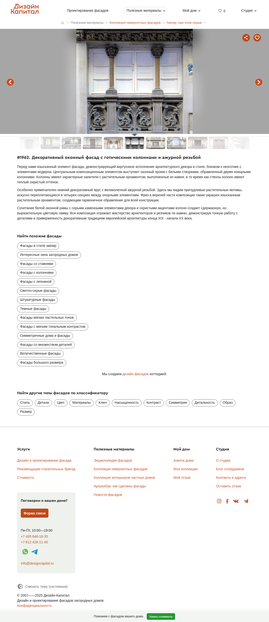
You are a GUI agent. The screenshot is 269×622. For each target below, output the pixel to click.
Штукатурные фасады (37, 300)
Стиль (25, 402)
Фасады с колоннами (37, 272)
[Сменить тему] (42, 586)
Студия (247, 10)
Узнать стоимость (161, 616)
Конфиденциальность (34, 606)
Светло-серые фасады (38, 291)
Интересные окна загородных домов (49, 255)
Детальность (205, 402)
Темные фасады (33, 309)
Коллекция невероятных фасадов (120, 469)
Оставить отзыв (228, 486)
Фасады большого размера (41, 362)
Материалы (81, 402)
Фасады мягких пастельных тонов (47, 317)
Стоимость (25, 478)
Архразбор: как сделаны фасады (120, 486)
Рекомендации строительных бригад (46, 469)
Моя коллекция (185, 469)
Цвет (61, 402)
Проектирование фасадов (87, 10)
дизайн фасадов (136, 374)
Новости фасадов (108, 495)
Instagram (219, 501)
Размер (26, 412)
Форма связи (34, 513)
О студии (223, 460)
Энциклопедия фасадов (113, 460)
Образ (228, 402)
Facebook (227, 501)
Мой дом (190, 10)
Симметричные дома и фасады (45, 336)
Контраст (153, 402)
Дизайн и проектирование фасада (44, 460)
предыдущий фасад (10, 82)
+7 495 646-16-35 (34, 536)
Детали (43, 402)
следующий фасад (259, 82)
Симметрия (178, 402)
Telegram (246, 501)
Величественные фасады (40, 353)
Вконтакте (236, 501)
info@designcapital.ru (37, 563)
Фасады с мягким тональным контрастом (52, 326)
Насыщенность (127, 402)
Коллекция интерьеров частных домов (124, 478)
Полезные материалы (143, 10)
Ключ (103, 402)
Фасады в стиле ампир (38, 246)
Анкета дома (183, 460)
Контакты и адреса (231, 478)
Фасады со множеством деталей (46, 345)
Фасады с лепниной (36, 282)
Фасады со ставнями (36, 264)
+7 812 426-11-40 (34, 542)
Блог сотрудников (230, 469)
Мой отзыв (181, 478)
